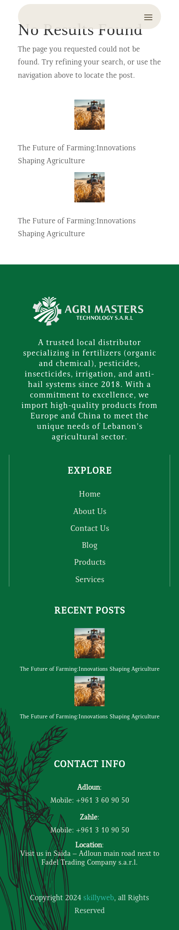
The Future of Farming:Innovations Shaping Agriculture (90, 669)
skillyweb (98, 898)
